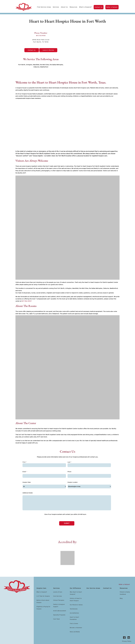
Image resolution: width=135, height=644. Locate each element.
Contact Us (98, 7)
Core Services (57, 596)
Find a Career (74, 623)
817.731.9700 (41, 35)
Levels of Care (58, 592)
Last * (69, 462)
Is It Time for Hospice (43, 596)
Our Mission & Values (76, 604)
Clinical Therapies (58, 600)
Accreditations (74, 613)
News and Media (75, 631)
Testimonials (74, 609)
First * (24, 462)
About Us (64, 7)
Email (24, 471)
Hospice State (26, 482)
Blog (121, 598)
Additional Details (27, 493)
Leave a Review (48, 50)
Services (56, 7)
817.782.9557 (27, 301)
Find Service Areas (44, 7)
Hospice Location (73, 482)
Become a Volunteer (76, 627)
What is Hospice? (85, 7)
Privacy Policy (126, 641)
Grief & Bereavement (59, 610)
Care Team (56, 619)
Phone (69, 471)
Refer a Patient (112, 7)
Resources (73, 7)
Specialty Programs (59, 615)
